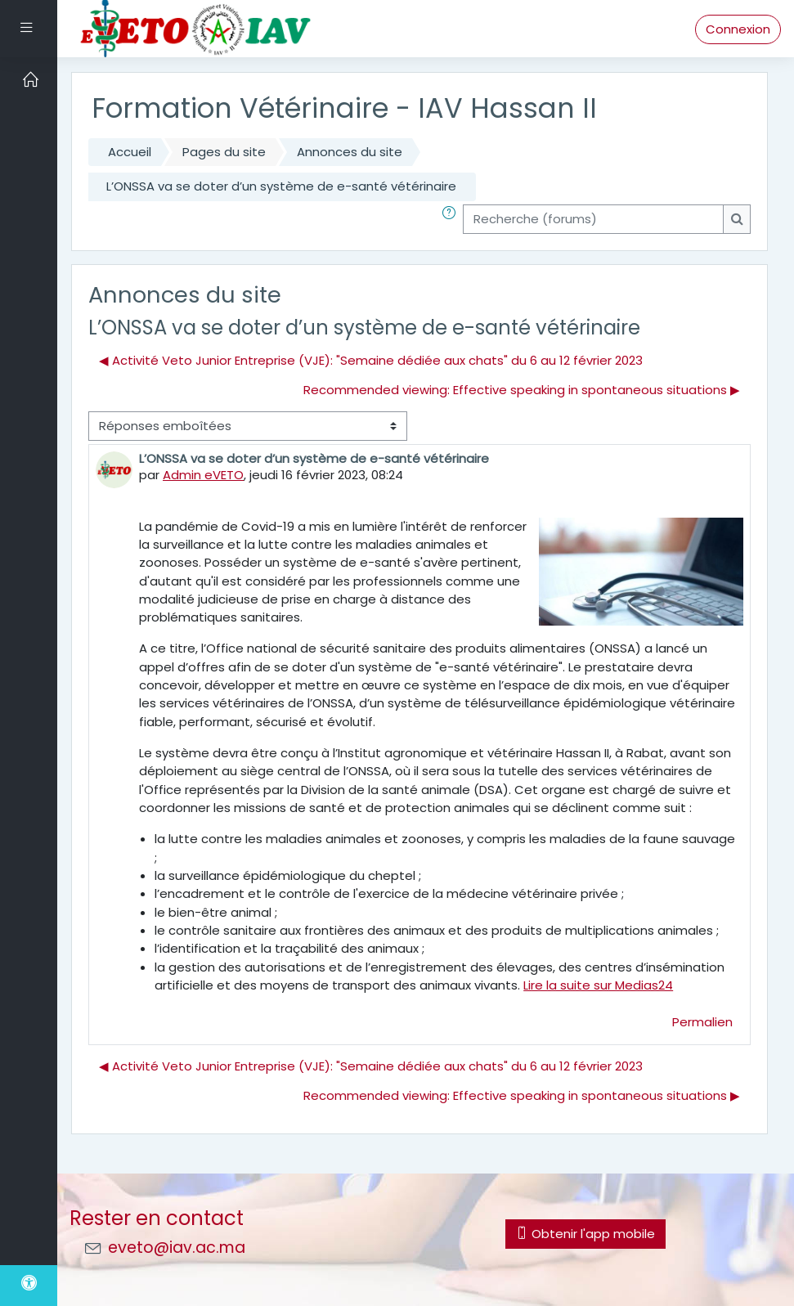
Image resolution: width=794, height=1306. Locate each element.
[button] (452, 219)
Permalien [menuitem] (702, 1021)
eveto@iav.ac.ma (176, 1247)
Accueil (129, 151)
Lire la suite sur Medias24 (598, 985)
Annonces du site (349, 151)
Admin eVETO (203, 474)
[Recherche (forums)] (593, 219)
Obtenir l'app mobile (585, 1233)
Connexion (738, 29)
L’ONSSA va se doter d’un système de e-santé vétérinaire (281, 186)
